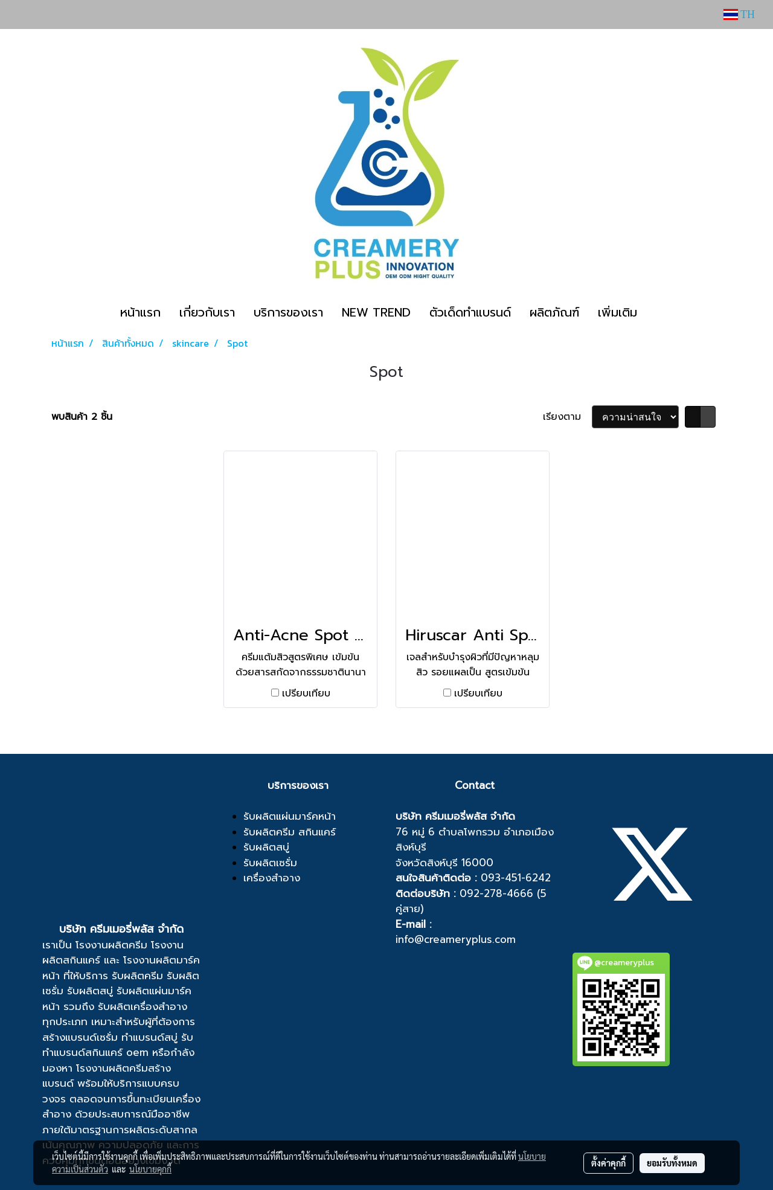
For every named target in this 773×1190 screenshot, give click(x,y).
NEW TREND (376, 312)
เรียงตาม (567, 417)
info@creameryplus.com (456, 939)
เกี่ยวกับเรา (207, 312)
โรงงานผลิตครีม (111, 945)
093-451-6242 (516, 878)
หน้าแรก (140, 312)
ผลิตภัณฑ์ (554, 312)
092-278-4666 (496, 893)
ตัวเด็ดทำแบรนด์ (470, 312)
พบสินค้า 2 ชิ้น (81, 417)
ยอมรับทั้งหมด (672, 1162)
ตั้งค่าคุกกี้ (608, 1162)
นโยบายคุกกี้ (150, 1168)
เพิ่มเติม (617, 312)
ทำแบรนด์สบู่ (149, 1037)
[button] (657, 312)
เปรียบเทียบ (306, 693)
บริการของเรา (288, 312)
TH (739, 14)
